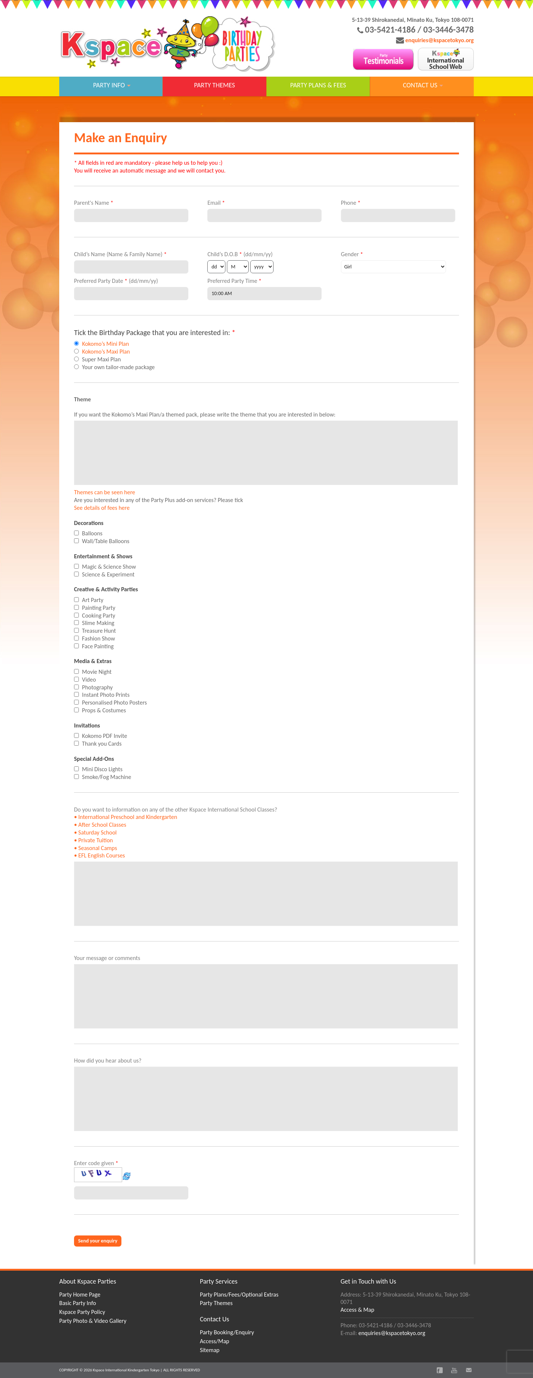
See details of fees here (102, 507)
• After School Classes (100, 824)
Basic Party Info (77, 1303)
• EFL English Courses (99, 855)
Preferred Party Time (234, 280)
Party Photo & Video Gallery (92, 1320)
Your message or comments (107, 957)
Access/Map (214, 1341)
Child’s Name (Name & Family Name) (120, 254)
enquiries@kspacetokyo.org (439, 40)
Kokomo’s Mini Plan (105, 343)
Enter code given (102, 1172)
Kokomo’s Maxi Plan (106, 351)
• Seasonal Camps (95, 848)
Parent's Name (93, 202)
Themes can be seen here (104, 492)
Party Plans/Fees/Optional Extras (239, 1294)
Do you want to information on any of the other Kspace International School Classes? (175, 832)
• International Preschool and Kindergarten (125, 816)
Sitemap (209, 1350)
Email (216, 202)
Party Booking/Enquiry (227, 1332)
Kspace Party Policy (82, 1311)
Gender (352, 254)
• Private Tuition (93, 840)
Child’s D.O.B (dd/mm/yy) (239, 254)
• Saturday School (95, 832)
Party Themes (216, 1303)
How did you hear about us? (107, 1060)
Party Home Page (79, 1294)
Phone (351, 202)
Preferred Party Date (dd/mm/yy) (116, 280)
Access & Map (357, 1309)
